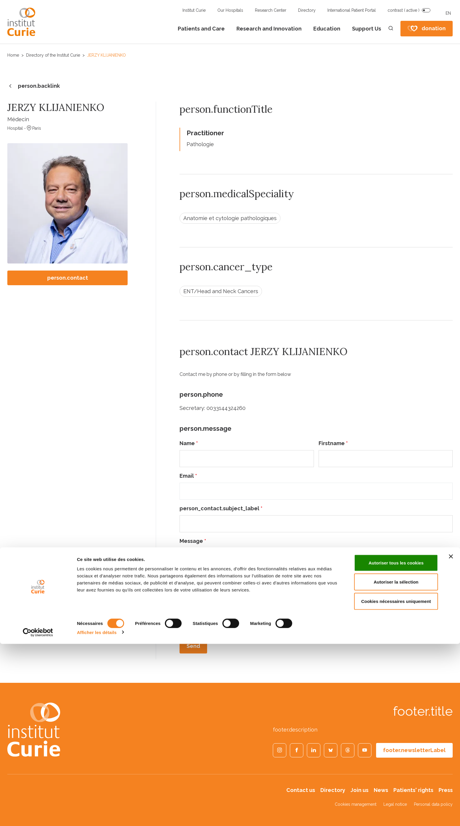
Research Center (270, 10)
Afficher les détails (96, 814)
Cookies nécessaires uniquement (396, 783)
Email (188, 476)
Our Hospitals (230, 10)
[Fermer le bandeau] (451, 739)
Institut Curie (194, 10)
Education (326, 29)
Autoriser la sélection (396, 764)
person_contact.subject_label (221, 508)
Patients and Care (201, 29)
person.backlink (33, 86)
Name (189, 443)
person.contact (67, 278)
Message (193, 541)
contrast (404, 10)
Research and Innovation (269, 29)
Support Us (366, 29)
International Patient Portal (351, 10)
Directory (307, 10)
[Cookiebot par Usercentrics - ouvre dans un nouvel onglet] (38, 814)
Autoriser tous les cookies (396, 744)
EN (448, 13)
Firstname (333, 443)
